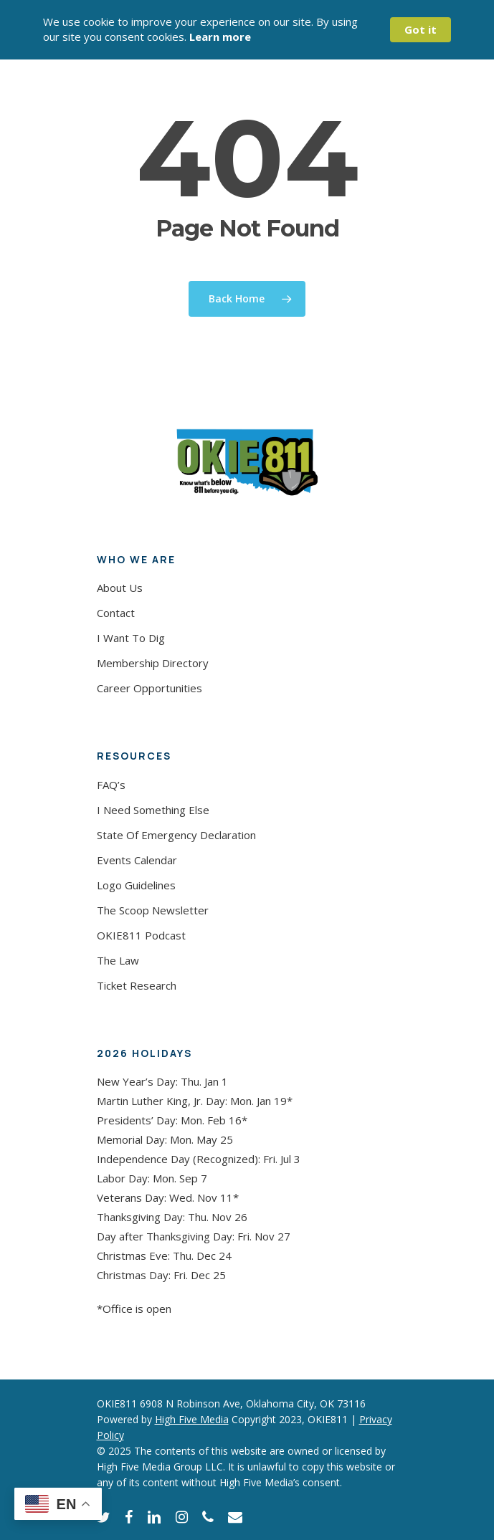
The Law (118, 960)
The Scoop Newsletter (153, 910)
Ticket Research (136, 985)
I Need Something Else (153, 810)
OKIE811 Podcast (141, 935)
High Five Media (192, 1419)
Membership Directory (153, 663)
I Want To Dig (131, 638)
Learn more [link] (220, 36)
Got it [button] (420, 29)
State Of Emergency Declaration (176, 835)
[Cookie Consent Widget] (247, 29)
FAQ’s (111, 785)
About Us (120, 587)
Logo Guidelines (136, 885)
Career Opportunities (149, 688)
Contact (116, 613)
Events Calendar (137, 860)
